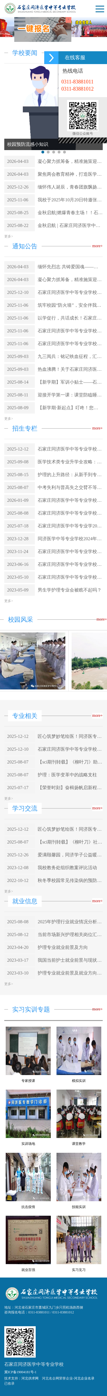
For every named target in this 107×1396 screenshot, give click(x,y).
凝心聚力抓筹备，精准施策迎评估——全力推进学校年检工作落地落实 (70, 161)
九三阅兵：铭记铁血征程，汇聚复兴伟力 (70, 356)
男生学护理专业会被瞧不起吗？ (70, 590)
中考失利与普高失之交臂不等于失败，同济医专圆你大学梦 (70, 487)
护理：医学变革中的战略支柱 (67, 774)
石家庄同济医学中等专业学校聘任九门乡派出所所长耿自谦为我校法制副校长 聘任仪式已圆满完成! (70, 343)
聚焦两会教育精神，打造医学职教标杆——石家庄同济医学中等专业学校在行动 (70, 174)
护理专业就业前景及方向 (63, 947)
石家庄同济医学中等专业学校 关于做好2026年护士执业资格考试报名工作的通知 (70, 292)
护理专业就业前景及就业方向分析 (70, 973)
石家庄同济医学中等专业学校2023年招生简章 (70, 577)
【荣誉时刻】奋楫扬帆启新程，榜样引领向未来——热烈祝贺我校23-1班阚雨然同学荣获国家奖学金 (70, 787)
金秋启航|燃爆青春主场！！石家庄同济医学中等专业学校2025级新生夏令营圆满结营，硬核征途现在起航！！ (70, 212)
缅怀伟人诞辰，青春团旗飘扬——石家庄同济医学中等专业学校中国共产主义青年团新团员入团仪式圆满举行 (70, 187)
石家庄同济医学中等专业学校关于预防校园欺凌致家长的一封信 (70, 330)
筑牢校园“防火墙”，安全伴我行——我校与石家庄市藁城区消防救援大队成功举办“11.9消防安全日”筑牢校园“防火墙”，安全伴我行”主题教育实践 (70, 305)
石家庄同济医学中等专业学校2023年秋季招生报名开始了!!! (70, 564)
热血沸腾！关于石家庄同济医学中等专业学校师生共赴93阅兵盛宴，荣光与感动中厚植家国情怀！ (70, 369)
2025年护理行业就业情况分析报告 (70, 921)
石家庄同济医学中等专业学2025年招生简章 (70, 525)
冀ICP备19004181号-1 (20, 1372)
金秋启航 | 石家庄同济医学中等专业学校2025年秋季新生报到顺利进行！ (70, 225)
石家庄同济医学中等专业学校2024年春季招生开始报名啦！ (70, 551)
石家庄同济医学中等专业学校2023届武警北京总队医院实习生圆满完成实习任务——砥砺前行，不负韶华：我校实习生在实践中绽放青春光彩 (70, 500)
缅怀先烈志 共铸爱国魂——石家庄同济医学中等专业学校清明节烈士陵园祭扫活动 (70, 266)
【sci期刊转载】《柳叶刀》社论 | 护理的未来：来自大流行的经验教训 (70, 842)
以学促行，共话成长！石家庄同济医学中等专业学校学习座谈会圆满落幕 (70, 318)
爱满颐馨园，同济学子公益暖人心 (70, 854)
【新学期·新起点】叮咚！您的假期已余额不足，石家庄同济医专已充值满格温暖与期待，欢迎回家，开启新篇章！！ (70, 407)
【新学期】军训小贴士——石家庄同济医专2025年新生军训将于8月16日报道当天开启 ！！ (70, 382)
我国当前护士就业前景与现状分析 (70, 960)
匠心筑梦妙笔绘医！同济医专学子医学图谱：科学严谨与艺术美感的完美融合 (70, 736)
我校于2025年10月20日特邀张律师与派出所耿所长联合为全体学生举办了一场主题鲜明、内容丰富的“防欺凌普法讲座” (70, 199)
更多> (8, 236)
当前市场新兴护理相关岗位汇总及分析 (70, 934)
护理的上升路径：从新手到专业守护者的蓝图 (70, 474)
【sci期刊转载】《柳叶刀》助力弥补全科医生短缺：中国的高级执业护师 (70, 762)
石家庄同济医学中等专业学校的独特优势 (70, 513)
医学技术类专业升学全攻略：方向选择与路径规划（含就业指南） (70, 461)
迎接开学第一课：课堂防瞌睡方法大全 (70, 394)
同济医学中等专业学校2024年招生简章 (70, 538)
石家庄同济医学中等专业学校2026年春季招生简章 (70, 449)
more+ (97, 246)
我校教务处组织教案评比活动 (67, 867)
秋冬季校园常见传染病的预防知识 (70, 880)
